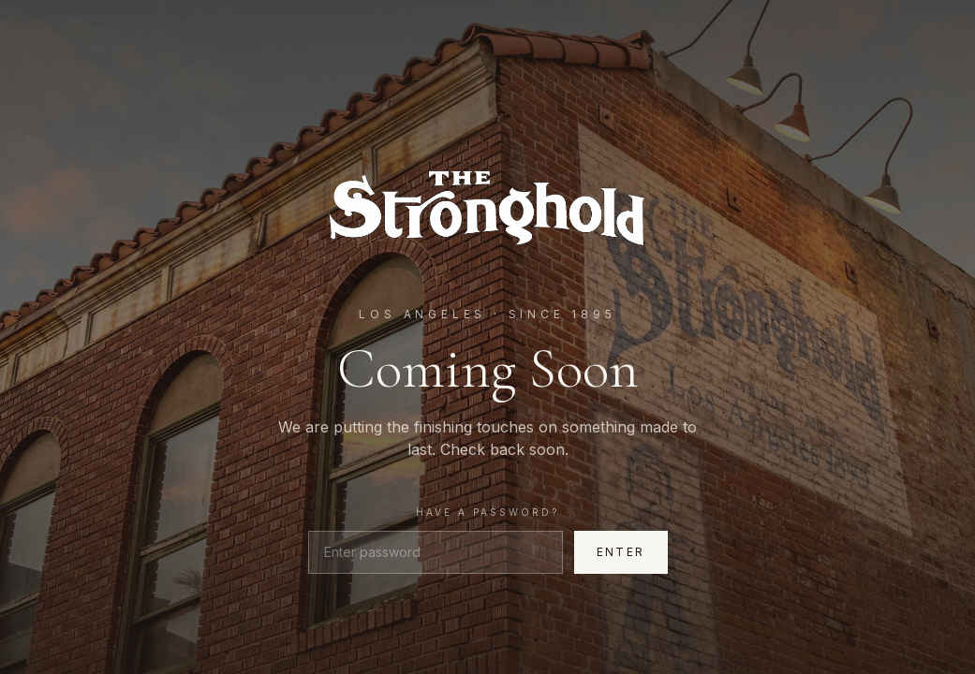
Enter (621, 552)
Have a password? (487, 512)
